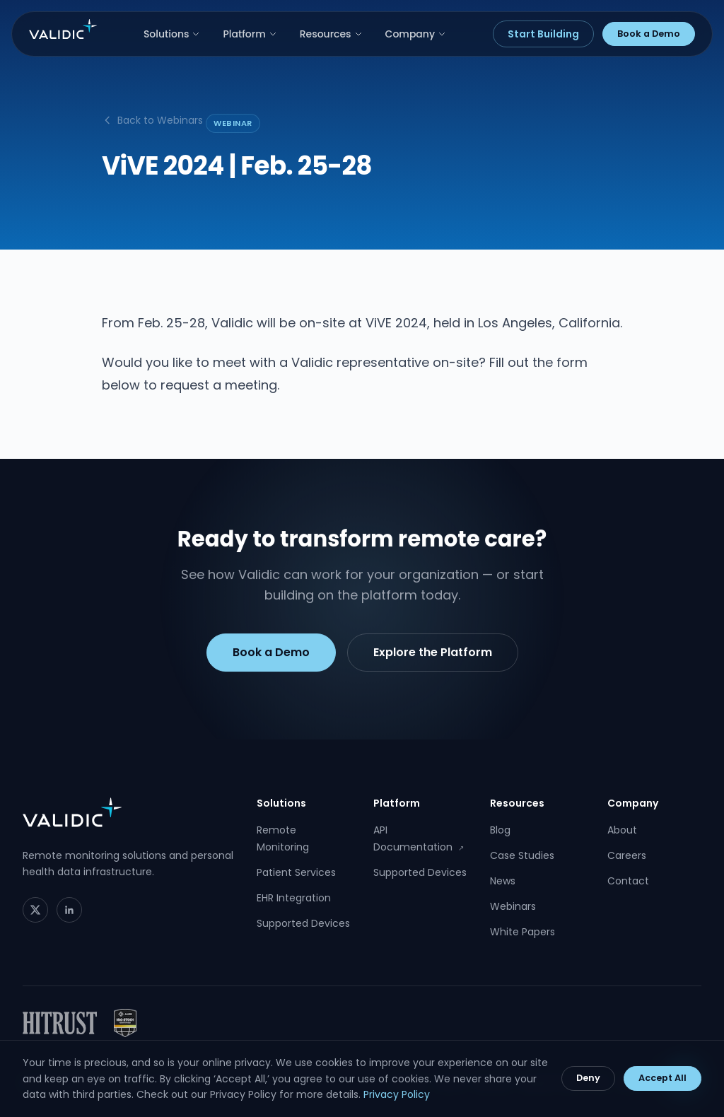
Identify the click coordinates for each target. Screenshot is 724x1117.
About (622, 830)
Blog (500, 830)
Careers (626, 855)
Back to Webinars (152, 120)
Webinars (513, 906)
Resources (331, 34)
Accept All (662, 1078)
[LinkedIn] (69, 910)
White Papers (522, 932)
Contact (628, 881)
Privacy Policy (396, 1094)
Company (416, 34)
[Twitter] (35, 910)
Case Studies (522, 855)
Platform (249, 34)
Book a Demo (648, 34)
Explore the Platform (432, 655)
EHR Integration (294, 898)
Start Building (543, 34)
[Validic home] (63, 29)
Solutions (172, 34)
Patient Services (296, 872)
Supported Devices (303, 923)
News (502, 881)
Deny (588, 1078)
